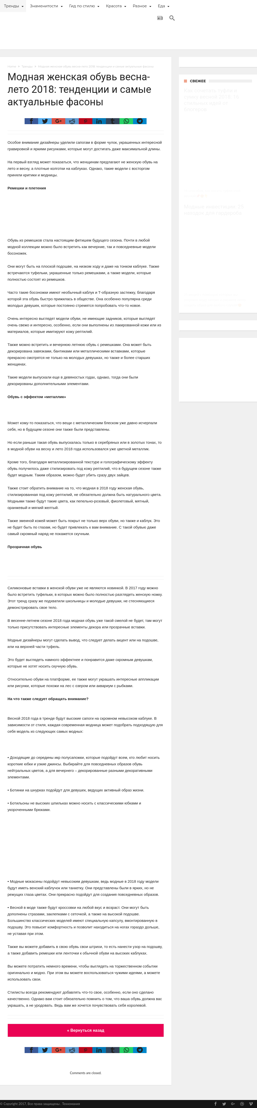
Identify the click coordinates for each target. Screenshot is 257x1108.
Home (12, 66)
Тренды (27, 66)
